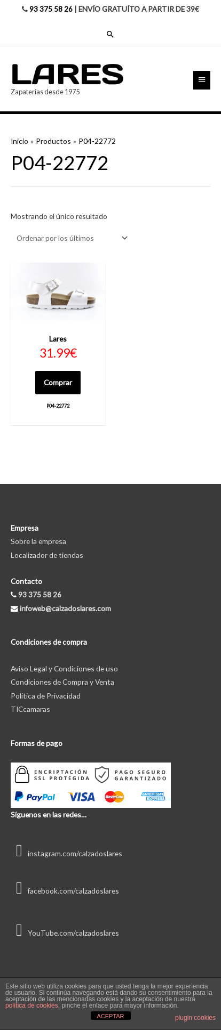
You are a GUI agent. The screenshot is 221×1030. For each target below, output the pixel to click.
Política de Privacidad (46, 695)
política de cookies (31, 1005)
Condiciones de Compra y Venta (62, 681)
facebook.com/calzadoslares (65, 890)
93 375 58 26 (51, 8)
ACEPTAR (110, 1016)
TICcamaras (30, 708)
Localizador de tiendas (47, 554)
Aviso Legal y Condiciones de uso (64, 668)
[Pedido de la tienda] (70, 238)
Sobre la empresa (38, 541)
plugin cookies (195, 1017)
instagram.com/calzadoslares (66, 853)
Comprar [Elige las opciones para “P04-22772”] (58, 382)
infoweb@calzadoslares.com (65, 608)
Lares (58, 338)
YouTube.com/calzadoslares (65, 932)
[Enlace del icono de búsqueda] (110, 34)
